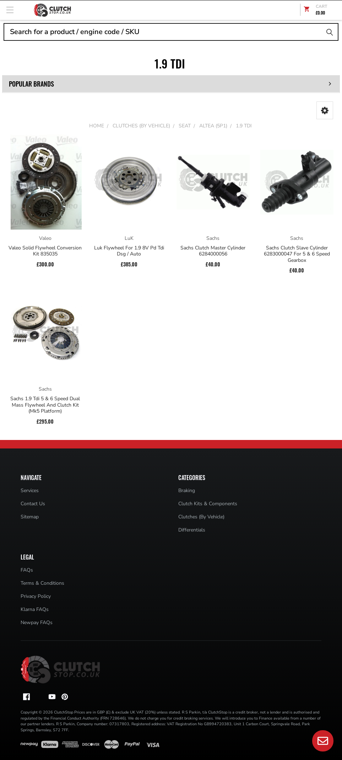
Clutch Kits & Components (207, 503)
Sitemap (30, 516)
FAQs (27, 570)
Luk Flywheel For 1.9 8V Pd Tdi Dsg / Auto (129, 251)
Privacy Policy (36, 596)
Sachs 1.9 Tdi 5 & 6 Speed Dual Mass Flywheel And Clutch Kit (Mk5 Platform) (45, 405)
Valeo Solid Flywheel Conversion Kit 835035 (45, 251)
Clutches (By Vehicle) (201, 516)
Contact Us (33, 503)
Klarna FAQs (35, 609)
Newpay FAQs (37, 622)
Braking (186, 490)
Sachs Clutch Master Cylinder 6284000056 (212, 251)
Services (30, 490)
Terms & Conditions (42, 583)
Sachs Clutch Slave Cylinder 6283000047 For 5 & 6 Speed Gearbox (297, 254)
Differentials (191, 530)
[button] (324, 110)
